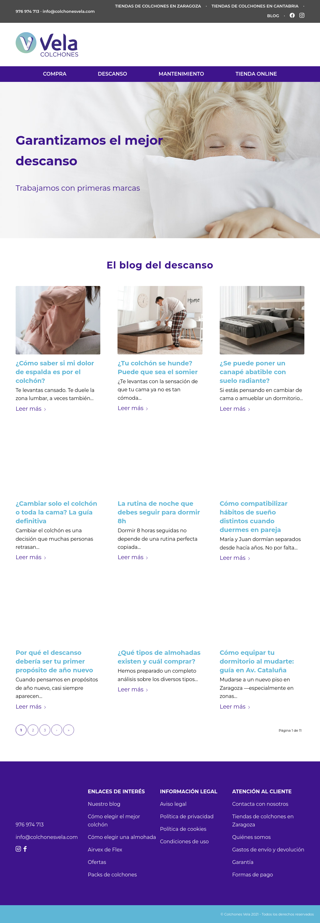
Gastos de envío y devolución (268, 850)
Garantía (242, 862)
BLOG (273, 16)
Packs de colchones (112, 875)
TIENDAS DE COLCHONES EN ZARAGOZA (158, 6)
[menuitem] (55, 74)
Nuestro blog (104, 804)
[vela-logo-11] (49, 44)
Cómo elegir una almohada (122, 837)
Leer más (31, 408)
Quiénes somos (251, 837)
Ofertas (97, 862)
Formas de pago (252, 875)
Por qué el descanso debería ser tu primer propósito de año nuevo (54, 661)
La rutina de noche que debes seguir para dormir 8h (159, 512)
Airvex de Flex (105, 850)
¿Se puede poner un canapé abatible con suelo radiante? (253, 371)
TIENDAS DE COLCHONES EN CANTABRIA (255, 6)
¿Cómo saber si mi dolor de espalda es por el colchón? (55, 371)
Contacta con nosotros (260, 804)
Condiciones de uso (184, 842)
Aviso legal (173, 804)
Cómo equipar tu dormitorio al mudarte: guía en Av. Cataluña (257, 661)
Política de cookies (183, 829)
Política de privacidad (187, 817)
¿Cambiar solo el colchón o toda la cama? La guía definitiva (56, 512)
